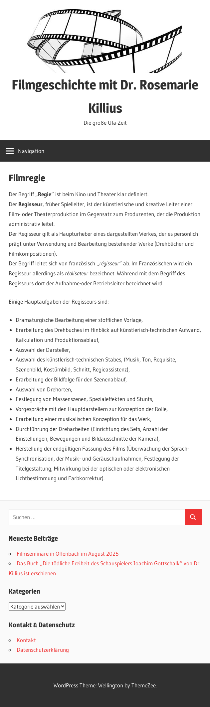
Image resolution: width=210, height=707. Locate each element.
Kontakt (26, 639)
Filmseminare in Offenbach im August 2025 (67, 553)
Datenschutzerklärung (43, 649)
